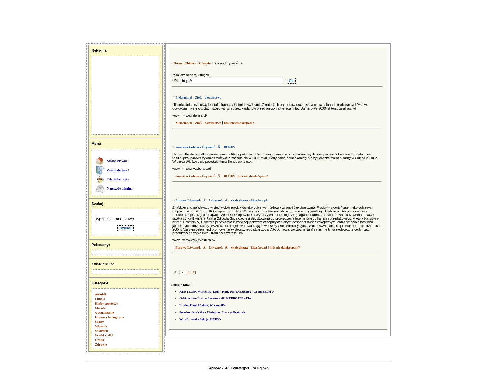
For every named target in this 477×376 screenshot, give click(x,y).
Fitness (100, 299)
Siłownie (101, 326)
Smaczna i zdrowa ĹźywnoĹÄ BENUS (205, 147)
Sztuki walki (104, 335)
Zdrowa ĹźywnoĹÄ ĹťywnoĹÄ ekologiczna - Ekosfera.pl (221, 200)
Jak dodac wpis (118, 179)
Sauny (99, 321)
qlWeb (264, 368)
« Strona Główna (184, 63)
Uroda (99, 340)
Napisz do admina (119, 188)
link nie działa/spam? (239, 122)
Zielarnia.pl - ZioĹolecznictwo (198, 97)
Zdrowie (101, 344)
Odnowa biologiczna (109, 317)
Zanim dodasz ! (118, 170)
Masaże (100, 308)
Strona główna (117, 160)
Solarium (101, 330)
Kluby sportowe (106, 303)
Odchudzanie (104, 312)
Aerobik (100, 294)
